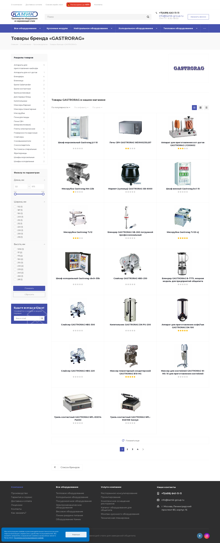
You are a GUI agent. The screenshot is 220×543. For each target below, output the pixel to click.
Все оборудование (67, 487)
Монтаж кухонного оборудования (120, 514)
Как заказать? (18, 513)
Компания (17, 487)
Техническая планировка (115, 518)
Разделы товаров (23, 57)
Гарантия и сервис (21, 497)
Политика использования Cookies (28, 538)
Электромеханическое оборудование (69, 506)
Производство (19, 493)
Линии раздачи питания (69, 515)
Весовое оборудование (69, 511)
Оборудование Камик (68, 519)
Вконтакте (200, 536)
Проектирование (111, 497)
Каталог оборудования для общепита (116, 508)
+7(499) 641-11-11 (169, 13)
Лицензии (16, 505)
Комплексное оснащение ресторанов (115, 502)
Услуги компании (111, 487)
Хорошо (76, 534)
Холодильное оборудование (72, 497)
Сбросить (29, 294)
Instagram (207, 536)
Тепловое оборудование (70, 493)
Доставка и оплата (21, 501)
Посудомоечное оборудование (74, 501)
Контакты (16, 509)
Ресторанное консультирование (119, 493)
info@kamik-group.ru (172, 500)
